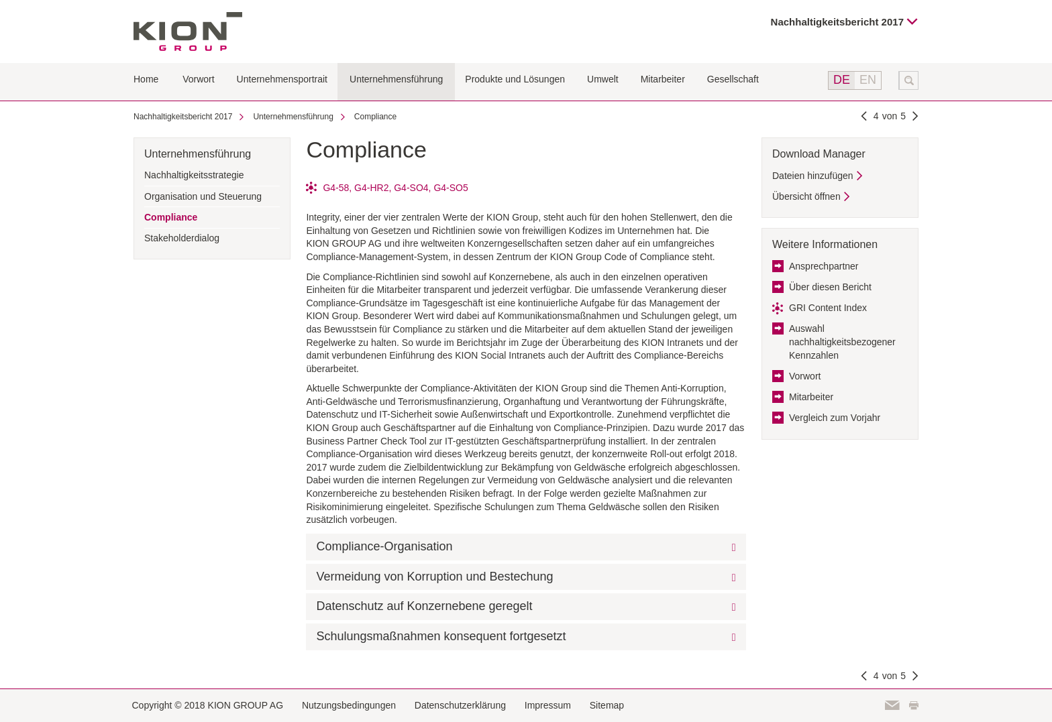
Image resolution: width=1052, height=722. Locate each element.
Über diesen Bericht (830, 287)
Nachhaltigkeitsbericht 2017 (837, 21)
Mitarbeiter (663, 79)
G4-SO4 (411, 187)
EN (867, 79)
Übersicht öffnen (806, 196)
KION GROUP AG (188, 31)
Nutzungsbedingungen (349, 705)
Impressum (548, 705)
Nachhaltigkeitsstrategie (194, 175)
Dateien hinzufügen (812, 175)
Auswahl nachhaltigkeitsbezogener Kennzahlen (842, 341)
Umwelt (603, 79)
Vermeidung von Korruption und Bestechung (434, 576)
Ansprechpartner (824, 266)
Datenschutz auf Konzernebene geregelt (424, 606)
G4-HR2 (371, 187)
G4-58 (336, 187)
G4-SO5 (450, 187)
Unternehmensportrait (282, 79)
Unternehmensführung (396, 79)
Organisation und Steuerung (203, 196)
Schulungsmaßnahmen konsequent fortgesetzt (441, 636)
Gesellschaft (733, 79)
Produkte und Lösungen (515, 79)
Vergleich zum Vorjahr (834, 417)
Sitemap (607, 705)
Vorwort (198, 79)
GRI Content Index (828, 307)
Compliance (375, 116)
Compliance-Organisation (384, 546)
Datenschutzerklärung (460, 705)
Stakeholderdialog (181, 238)
